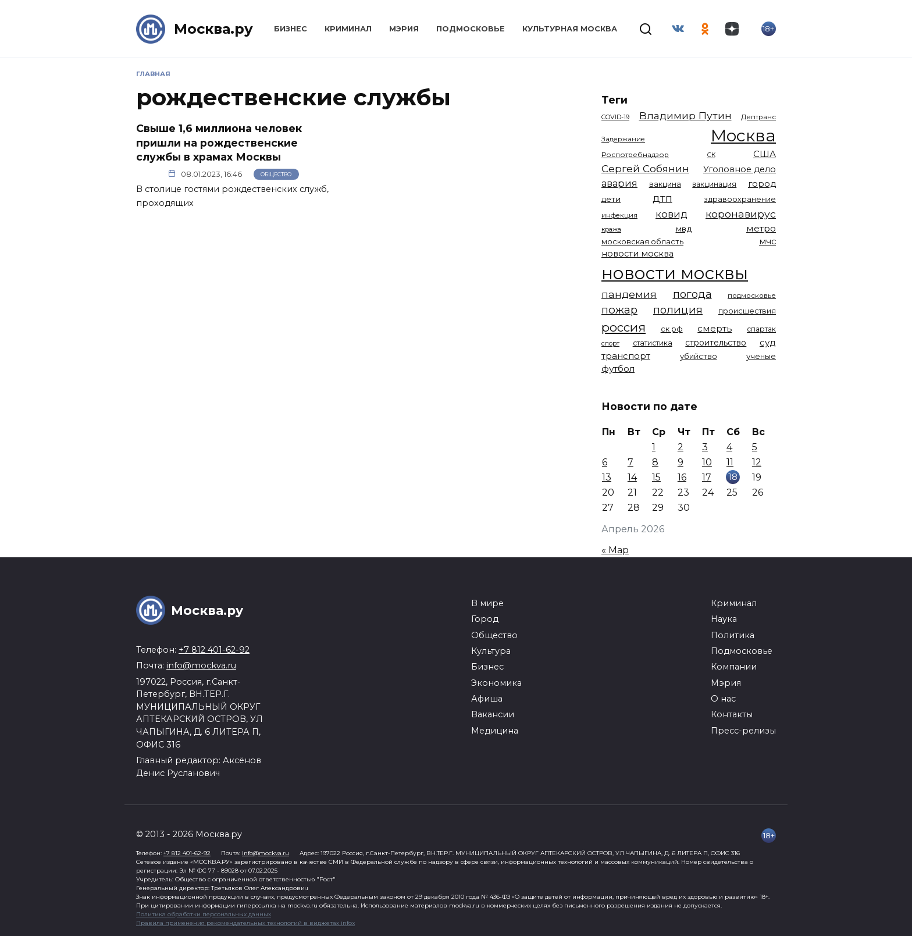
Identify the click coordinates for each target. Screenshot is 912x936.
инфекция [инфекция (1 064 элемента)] (619, 215)
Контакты (732, 714)
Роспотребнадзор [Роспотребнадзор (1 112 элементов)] (635, 155)
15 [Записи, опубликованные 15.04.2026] (656, 477)
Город (484, 619)
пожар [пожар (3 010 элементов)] (619, 309)
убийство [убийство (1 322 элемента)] (698, 356)
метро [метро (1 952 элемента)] (761, 228)
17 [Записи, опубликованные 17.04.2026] (706, 477)
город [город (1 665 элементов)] (762, 184)
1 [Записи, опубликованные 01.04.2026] (654, 447)
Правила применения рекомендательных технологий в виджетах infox (245, 923)
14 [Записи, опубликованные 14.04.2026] (632, 477)
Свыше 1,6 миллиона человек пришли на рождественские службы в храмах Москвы (219, 142)
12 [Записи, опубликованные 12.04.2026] (756, 462)
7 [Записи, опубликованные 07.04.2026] (630, 462)
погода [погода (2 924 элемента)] (692, 294)
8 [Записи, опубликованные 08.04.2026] (655, 462)
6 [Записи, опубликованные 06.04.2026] (604, 462)
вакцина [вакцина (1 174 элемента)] (665, 184)
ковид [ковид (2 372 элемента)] (671, 214)
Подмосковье (470, 28)
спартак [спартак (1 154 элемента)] (761, 329)
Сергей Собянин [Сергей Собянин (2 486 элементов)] (645, 168)
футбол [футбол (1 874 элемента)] (618, 368)
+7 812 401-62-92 (214, 650)
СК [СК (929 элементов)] (711, 155)
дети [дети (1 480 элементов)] (611, 199)
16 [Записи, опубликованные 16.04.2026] (682, 477)
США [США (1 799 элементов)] (764, 153)
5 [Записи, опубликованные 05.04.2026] (754, 447)
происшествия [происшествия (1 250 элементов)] (747, 311)
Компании (734, 666)
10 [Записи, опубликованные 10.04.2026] (707, 462)
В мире (487, 603)
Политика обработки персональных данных (203, 914)
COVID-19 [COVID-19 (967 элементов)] (615, 117)
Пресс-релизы (743, 730)
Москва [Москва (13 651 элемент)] (743, 135)
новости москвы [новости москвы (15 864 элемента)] (674, 273)
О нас (723, 698)
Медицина (494, 730)
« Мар (615, 550)
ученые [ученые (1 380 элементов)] (761, 356)
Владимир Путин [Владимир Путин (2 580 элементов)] (685, 115)
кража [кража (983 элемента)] (611, 229)
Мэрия (404, 28)
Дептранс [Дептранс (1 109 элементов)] (758, 117)
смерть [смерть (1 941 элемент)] (714, 328)
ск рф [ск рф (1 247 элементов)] (672, 329)
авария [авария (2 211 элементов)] (619, 183)
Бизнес (290, 28)
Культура (491, 651)
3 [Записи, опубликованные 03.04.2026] (705, 447)
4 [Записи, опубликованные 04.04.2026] (729, 447)
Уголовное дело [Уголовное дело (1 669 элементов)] (739, 169)
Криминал (348, 28)
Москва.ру (213, 28)
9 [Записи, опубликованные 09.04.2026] (680, 462)
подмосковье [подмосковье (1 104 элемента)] (752, 295)
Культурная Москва (569, 28)
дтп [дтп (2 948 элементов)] (662, 198)
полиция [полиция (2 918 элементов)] (678, 309)
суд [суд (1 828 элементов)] (768, 342)
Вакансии (492, 714)
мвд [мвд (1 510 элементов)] (684, 228)
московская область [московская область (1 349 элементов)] (642, 241)
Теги (614, 100)
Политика (732, 635)
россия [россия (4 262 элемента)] (623, 327)
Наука (724, 619)
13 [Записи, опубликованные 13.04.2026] (606, 477)
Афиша (487, 698)
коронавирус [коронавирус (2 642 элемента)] (741, 214)
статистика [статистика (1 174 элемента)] (652, 343)
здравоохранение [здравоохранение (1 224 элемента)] (740, 199)
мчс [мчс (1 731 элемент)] (767, 241)
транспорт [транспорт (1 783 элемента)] (625, 356)
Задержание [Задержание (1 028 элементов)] (623, 139)
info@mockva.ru (201, 665)
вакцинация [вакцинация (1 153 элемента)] (714, 184)
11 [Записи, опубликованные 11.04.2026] (729, 462)
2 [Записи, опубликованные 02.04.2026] (680, 447)
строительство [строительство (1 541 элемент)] (715, 342)
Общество (276, 174)
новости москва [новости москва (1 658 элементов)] (637, 253)
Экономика (496, 683)
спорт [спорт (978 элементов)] (610, 343)
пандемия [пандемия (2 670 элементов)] (629, 294)
